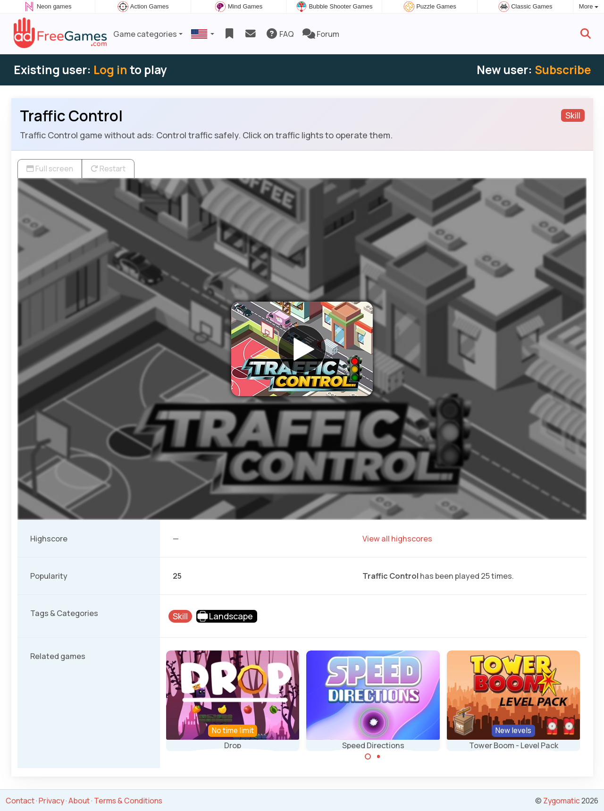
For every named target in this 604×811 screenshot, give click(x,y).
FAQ (279, 34)
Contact (20, 800)
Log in (110, 69)
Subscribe (563, 69)
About (79, 800)
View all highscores (397, 538)
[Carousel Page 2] (378, 756)
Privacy (51, 800)
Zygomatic (561, 800)
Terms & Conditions (128, 800)
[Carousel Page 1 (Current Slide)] (368, 756)
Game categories (145, 34)
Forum (320, 34)
